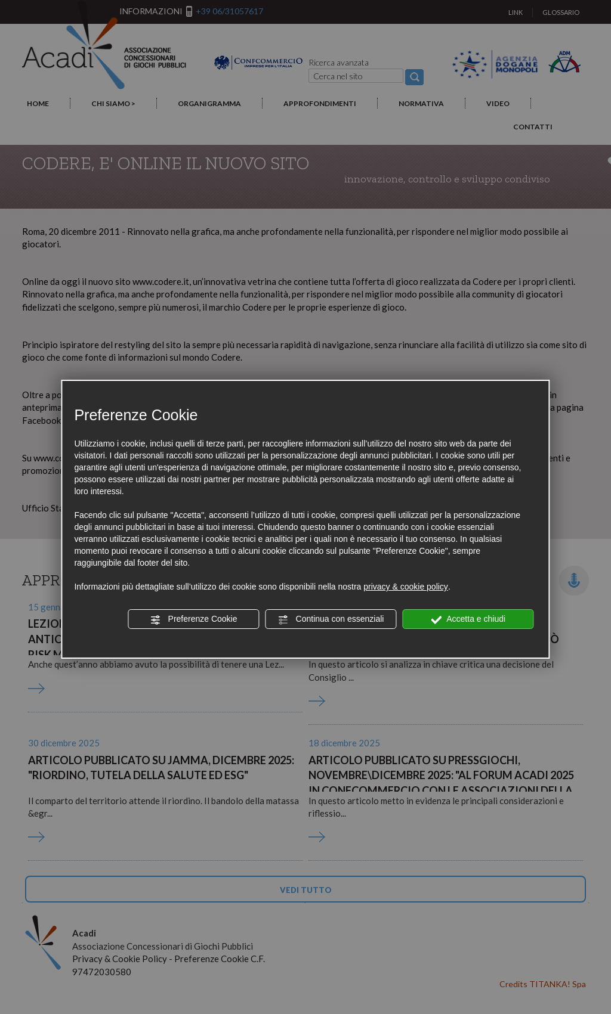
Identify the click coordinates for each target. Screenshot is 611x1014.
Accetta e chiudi (468, 619)
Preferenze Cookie (193, 619)
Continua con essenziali (331, 619)
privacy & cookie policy (405, 586)
